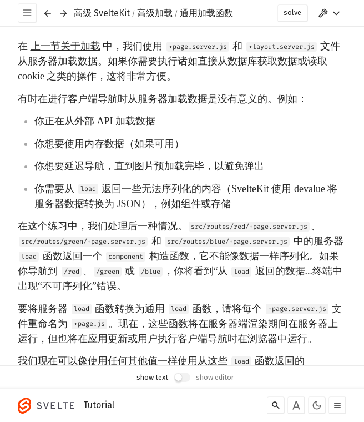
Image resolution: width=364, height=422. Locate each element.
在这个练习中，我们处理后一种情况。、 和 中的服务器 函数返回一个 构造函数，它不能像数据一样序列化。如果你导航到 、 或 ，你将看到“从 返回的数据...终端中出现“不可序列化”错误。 (180, 256)
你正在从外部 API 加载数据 (94, 121)
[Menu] (27, 13)
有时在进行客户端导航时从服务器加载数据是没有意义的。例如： (162, 98)
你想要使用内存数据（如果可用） (109, 143)
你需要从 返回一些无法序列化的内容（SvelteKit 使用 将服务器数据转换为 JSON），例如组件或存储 (185, 196)
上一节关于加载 (65, 46)
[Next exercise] (63, 13)
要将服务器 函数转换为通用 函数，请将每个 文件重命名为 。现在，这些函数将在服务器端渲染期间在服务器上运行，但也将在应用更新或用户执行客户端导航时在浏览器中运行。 (180, 323)
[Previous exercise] (48, 13)
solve (292, 12)
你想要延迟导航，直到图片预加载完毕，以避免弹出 (149, 166)
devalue (309, 188)
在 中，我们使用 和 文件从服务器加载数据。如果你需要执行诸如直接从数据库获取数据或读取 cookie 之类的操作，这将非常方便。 (179, 61)
